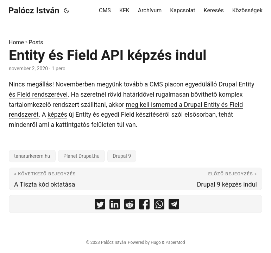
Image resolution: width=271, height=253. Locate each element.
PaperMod (175, 242)
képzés (57, 114)
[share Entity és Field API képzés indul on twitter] (100, 206)
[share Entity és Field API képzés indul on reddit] (129, 206)
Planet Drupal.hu (81, 156)
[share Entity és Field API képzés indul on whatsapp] (159, 206)
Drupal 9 (122, 156)
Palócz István (33, 10)
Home (16, 42)
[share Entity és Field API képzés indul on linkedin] (114, 206)
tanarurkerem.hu (32, 156)
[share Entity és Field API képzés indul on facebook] (144, 206)
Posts (36, 42)
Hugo (156, 242)
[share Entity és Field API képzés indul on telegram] (174, 206)
